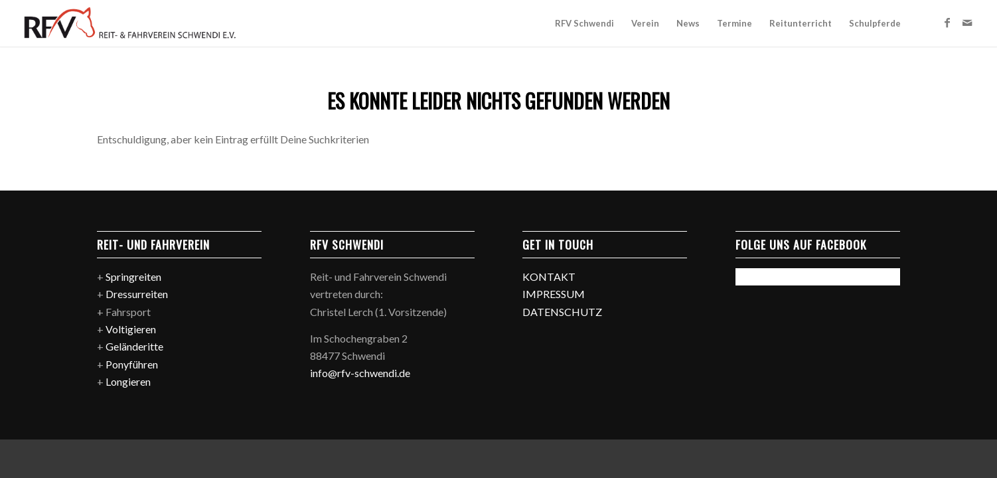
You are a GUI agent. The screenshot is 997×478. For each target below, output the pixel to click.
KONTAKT (548, 276)
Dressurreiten (137, 293)
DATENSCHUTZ (562, 311)
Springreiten (133, 276)
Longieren (128, 381)
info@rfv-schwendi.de (360, 372)
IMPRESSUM (553, 293)
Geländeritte (134, 346)
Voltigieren (131, 329)
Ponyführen (132, 364)
